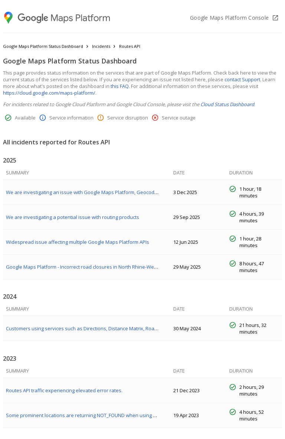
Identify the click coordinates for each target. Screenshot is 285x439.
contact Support (242, 79)
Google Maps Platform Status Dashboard (43, 46)
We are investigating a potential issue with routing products (72, 217)
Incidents (101, 46)
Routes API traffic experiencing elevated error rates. (64, 390)
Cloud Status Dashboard (227, 104)
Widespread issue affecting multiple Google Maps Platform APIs (77, 242)
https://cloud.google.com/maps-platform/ (49, 92)
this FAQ (120, 86)
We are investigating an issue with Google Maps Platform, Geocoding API (87, 192)
